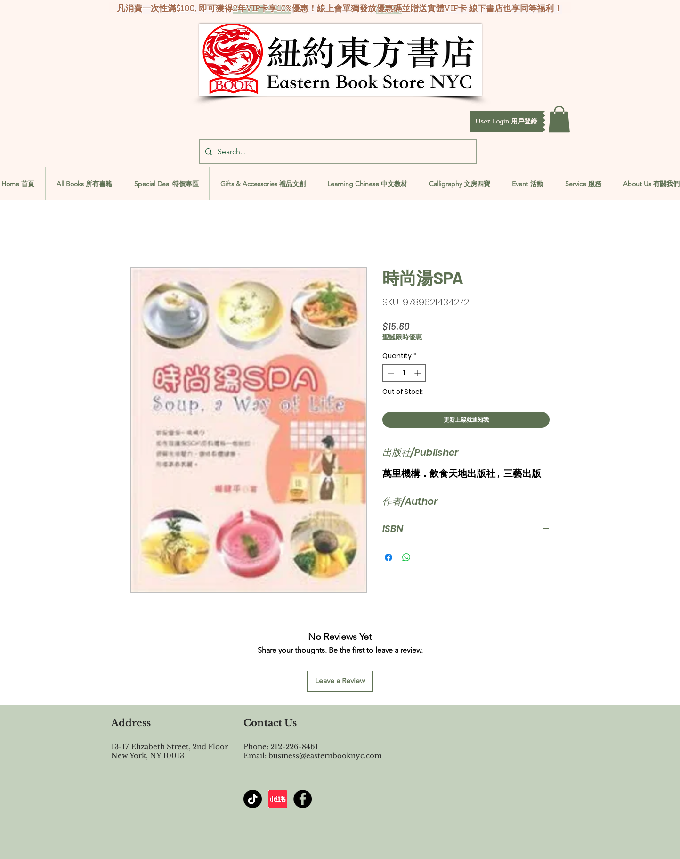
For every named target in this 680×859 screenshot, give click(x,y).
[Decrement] (390, 373)
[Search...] (337, 151)
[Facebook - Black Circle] (302, 799)
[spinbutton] (404, 373)
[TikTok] (252, 799)
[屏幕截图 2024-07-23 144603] (277, 799)
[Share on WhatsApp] (406, 557)
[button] (506, 121)
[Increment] (418, 373)
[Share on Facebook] (388, 557)
